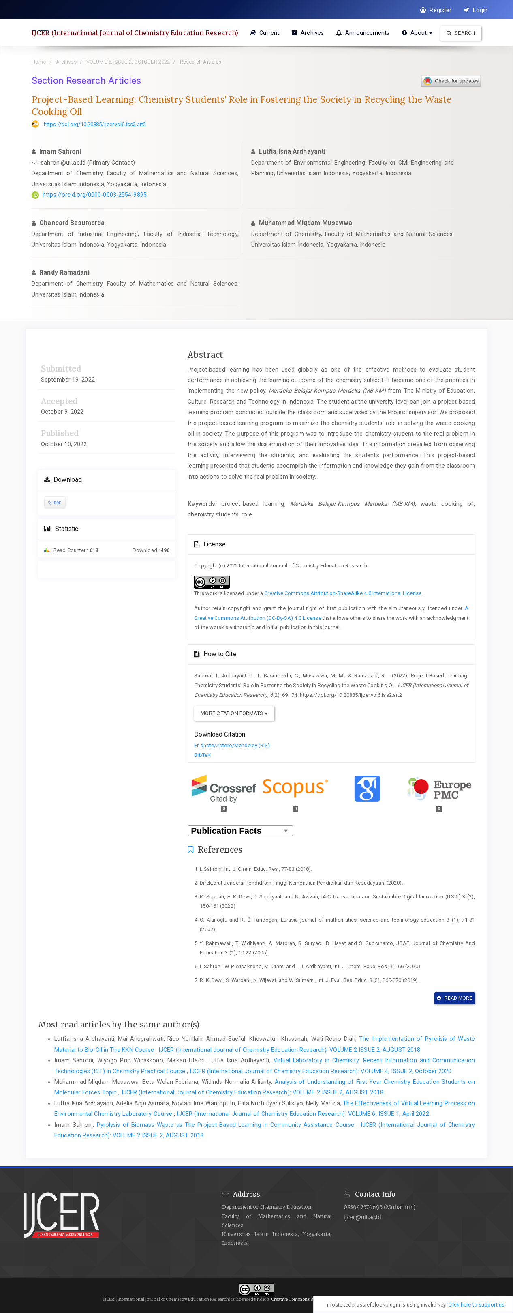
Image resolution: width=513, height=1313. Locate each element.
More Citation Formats (234, 713)
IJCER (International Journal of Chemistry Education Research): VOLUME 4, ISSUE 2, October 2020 (320, 1071)
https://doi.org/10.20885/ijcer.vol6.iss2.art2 (95, 124)
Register (435, 10)
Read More (454, 998)
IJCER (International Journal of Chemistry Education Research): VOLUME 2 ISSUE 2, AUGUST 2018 (289, 1050)
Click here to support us (476, 1305)
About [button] (417, 33)
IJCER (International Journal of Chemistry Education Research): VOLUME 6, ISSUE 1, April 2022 (303, 1114)
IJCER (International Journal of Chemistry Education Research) (135, 33)
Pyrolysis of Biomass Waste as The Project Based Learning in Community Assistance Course (227, 1125)
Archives (307, 33)
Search (461, 33)
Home (39, 62)
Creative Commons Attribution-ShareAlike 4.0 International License (342, 593)
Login (475, 10)
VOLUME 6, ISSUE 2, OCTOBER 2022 (128, 62)
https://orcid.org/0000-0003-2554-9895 (95, 194)
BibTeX (202, 755)
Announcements (363, 33)
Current (264, 33)
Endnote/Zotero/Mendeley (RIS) (232, 745)
